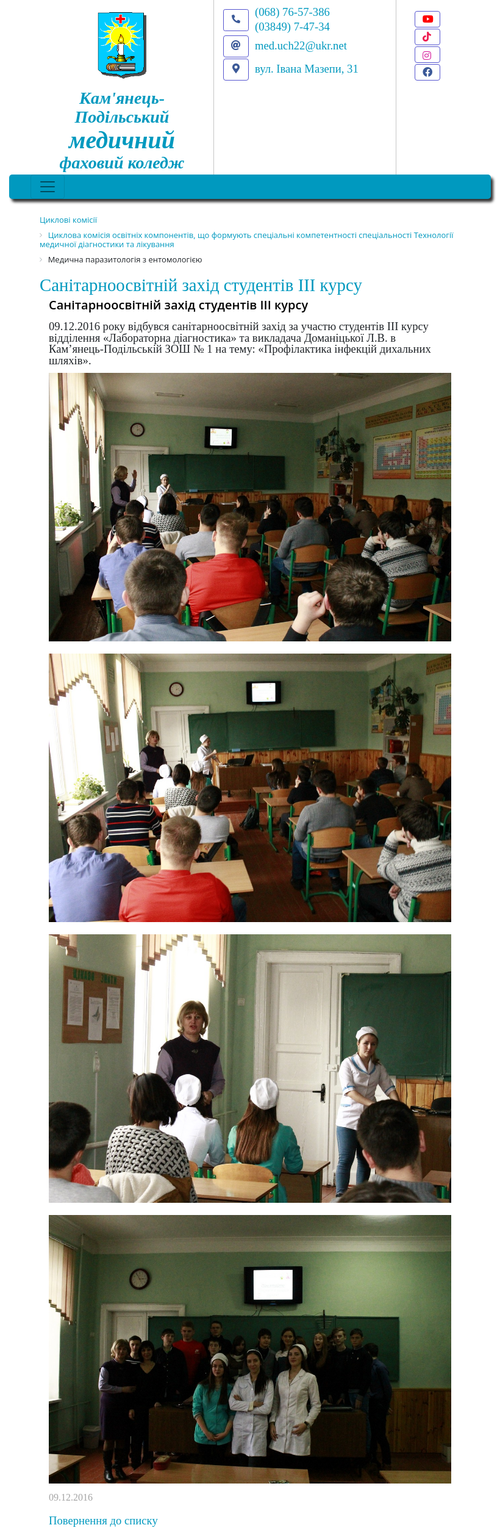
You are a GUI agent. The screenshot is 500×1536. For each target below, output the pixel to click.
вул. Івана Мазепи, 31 (307, 68)
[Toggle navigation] (47, 187)
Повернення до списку (103, 1520)
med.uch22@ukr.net (301, 45)
